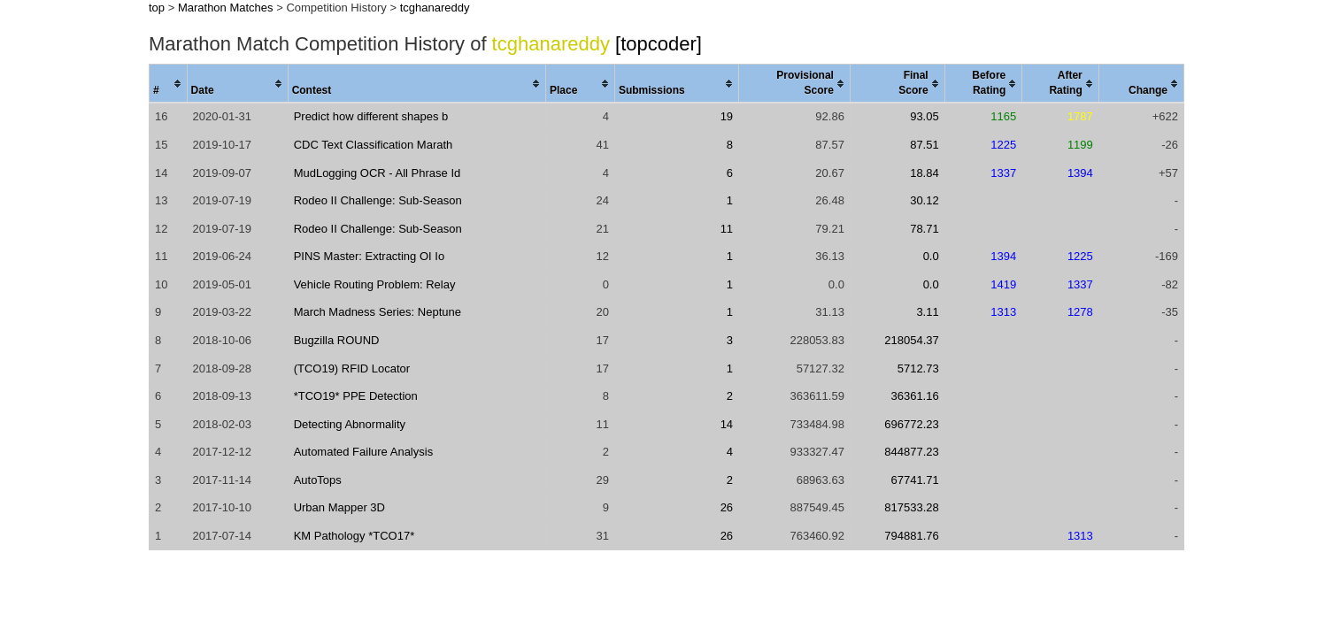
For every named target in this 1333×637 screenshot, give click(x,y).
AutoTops (318, 480)
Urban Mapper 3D (339, 507)
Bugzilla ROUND (337, 340)
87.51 (924, 144)
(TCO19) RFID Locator (352, 368)
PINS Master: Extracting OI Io (369, 256)
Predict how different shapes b (371, 116)
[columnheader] (169, 84)
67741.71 (914, 480)
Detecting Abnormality (349, 424)
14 (726, 424)
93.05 (924, 116)
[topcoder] (658, 44)
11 (726, 228)
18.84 (924, 173)
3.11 (927, 311)
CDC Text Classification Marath (373, 144)
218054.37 (911, 340)
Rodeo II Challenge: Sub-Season (378, 200)
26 (726, 507)
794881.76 (911, 535)
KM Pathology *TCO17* (354, 535)
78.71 (924, 228)
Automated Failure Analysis (364, 451)
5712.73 (918, 368)
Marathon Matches (226, 7)
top (157, 7)
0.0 (931, 256)
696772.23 (911, 424)
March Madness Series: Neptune (377, 311)
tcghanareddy (435, 7)
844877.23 (911, 451)
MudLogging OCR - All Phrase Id (377, 173)
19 (726, 116)
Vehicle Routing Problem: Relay (375, 284)
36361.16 (914, 396)
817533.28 (911, 507)
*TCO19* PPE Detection (356, 396)
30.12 (924, 200)
